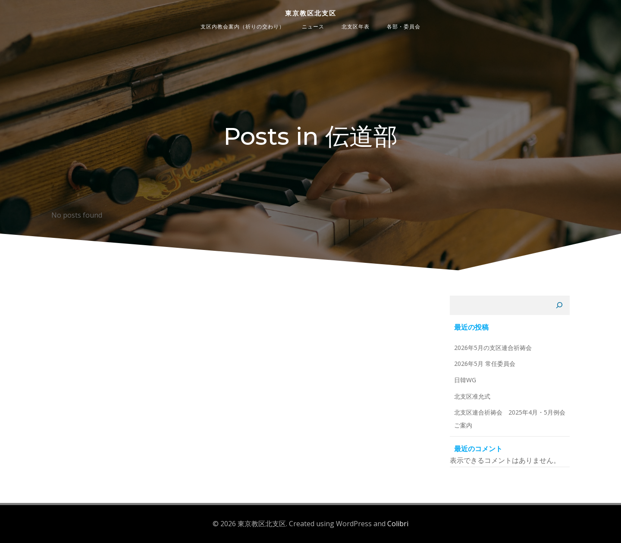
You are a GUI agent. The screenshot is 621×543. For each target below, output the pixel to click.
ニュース (313, 26)
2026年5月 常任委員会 (484, 363)
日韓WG (465, 380)
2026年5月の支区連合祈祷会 (493, 347)
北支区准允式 (472, 396)
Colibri (397, 523)
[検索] (559, 305)
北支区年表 (356, 26)
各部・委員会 (403, 26)
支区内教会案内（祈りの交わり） (243, 26)
